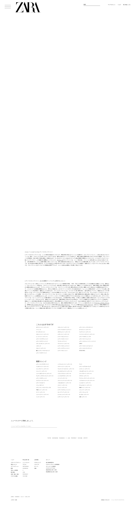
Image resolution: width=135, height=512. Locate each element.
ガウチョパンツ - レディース (64, 332)
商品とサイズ (14, 464)
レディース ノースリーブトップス (43, 387)
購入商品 (13, 472)
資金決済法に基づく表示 (51, 470)
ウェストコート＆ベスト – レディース (66, 369)
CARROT (80, 343)
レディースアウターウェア (85, 366)
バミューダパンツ (40, 385)
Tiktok (49, 438)
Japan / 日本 (14, 500)
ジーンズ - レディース (62, 378)
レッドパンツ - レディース (42, 336)
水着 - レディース (83, 397)
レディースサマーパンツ (41, 353)
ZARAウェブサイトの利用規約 (52, 464)
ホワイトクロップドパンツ (86, 304)
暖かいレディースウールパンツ (43, 350)
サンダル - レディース (84, 394)
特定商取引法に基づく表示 (52, 472)
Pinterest (73, 438)
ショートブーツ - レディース (42, 394)
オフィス (36, 466)
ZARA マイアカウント (16, 462)
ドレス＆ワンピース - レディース (65, 371)
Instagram (55, 438)
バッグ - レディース (40, 397)
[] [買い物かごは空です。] (126, 4)
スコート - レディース (62, 385)
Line (69, 438)
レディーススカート (40, 383)
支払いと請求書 (14, 470)
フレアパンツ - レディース (85, 332)
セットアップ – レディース (63, 392)
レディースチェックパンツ (63, 346)
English (107, 500)
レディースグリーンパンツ (42, 341)
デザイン (51, 263)
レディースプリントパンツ (63, 348)
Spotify (85, 438)
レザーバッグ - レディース (63, 397)
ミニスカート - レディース (85, 383)
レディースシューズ (83, 392)
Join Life (36, 464)
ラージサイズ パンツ (40, 332)
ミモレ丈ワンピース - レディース (86, 371)
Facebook (62, 438)
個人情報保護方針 (50, 462)
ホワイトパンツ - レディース (42, 327)
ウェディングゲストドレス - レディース (44, 376)
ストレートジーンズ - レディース (65, 380)
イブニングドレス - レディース (64, 373)
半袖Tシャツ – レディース (41, 390)
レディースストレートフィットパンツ (87, 341)
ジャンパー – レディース (41, 371)
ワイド (80, 364)
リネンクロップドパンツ (64, 304)
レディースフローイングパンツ (64, 329)
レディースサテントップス (85, 336)
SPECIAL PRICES (82, 350)
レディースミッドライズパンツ (86, 327)
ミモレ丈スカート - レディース (64, 383)
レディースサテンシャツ (41, 378)
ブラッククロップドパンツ (37, 304)
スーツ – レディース (40, 392)
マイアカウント (111, 4)
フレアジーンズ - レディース (42, 380)
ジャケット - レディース (84, 369)
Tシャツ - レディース (62, 387)
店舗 (35, 468)
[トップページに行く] (28, 7)
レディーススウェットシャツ (64, 390)
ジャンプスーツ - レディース (85, 373)
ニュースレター (26, 462)
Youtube (80, 438)
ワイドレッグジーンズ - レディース (86, 378)
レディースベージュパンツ (85, 339)
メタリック (38, 346)
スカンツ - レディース (41, 348)
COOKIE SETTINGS (50, 468)
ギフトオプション (15, 466)
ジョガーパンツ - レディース (42, 366)
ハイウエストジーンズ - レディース (86, 380)
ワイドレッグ (60, 260)
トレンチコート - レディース (42, 369)
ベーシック (38, 329)
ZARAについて (37, 462)
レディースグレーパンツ (63, 339)
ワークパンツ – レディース (63, 343)
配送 (12, 468)
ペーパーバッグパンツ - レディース (86, 334)
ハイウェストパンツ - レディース (65, 364)
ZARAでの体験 (14, 476)
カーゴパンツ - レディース (85, 329)
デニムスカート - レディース (85, 385)
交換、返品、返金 (15, 474)
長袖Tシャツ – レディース (84, 387)
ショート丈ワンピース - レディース (43, 373)
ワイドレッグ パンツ (62, 341)
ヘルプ (119, 4)
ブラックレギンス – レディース (43, 343)
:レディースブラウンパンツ (42, 339)
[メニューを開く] (8, 5)
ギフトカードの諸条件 (51, 466)
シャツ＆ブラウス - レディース (64, 376)
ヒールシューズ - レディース (64, 394)
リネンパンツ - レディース (63, 327)
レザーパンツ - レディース (63, 334)
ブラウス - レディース (84, 376)
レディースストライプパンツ (85, 348)
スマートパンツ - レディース (64, 366)
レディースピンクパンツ (63, 336)
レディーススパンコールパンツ (86, 346)
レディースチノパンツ (62, 350)
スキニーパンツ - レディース (42, 334)
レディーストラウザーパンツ (42, 364)
